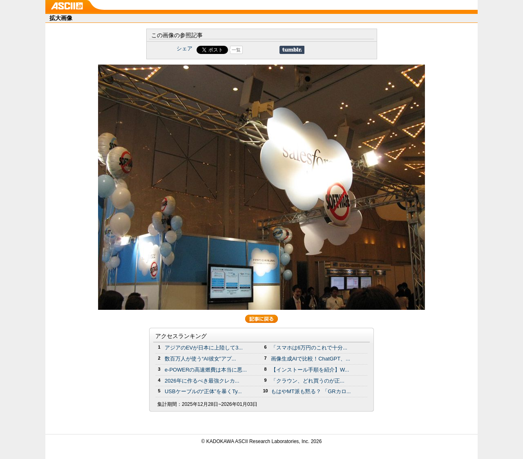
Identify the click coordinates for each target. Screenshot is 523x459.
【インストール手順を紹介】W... (310, 370)
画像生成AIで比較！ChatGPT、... (310, 359)
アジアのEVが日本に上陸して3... (204, 348)
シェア (184, 48)
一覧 (236, 49)
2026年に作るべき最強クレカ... (202, 381)
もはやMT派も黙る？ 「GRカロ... (311, 391)
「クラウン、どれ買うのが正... (307, 381)
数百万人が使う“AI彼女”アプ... (200, 359)
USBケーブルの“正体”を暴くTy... (203, 391)
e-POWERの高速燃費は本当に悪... (206, 370)
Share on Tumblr (291, 50)
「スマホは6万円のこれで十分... (309, 348)
